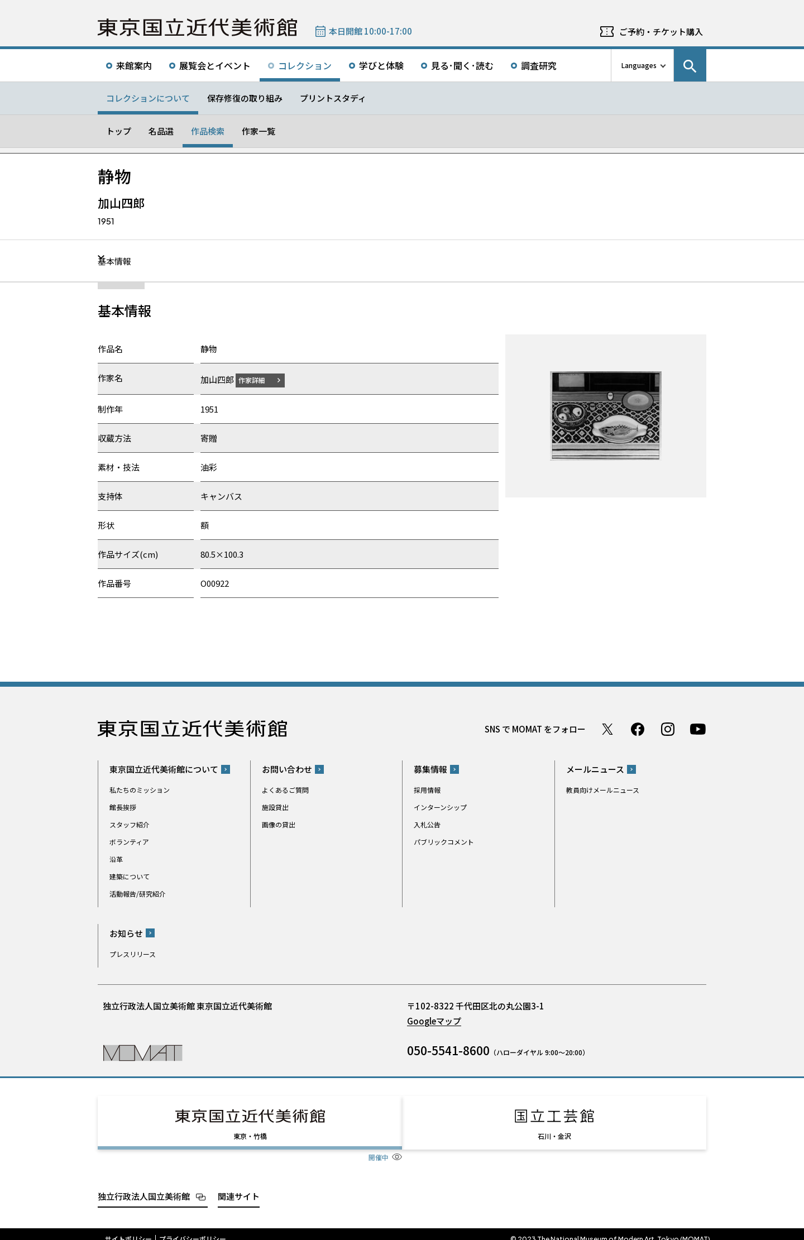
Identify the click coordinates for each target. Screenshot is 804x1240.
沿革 (116, 859)
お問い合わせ (287, 769)
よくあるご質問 (285, 789)
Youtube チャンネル (698, 728)
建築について (129, 876)
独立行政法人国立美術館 (144, 1185)
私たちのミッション (139, 789)
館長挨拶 (122, 807)
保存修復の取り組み (245, 98)
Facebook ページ (637, 728)
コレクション (305, 65)
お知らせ (126, 933)
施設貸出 (275, 807)
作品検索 (207, 131)
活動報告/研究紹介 (137, 893)
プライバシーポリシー (192, 1229)
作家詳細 (258, 379)
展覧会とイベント (215, 65)
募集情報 (430, 769)
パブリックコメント (444, 841)
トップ (118, 131)
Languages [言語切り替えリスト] (639, 65)
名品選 (161, 131)
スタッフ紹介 (129, 824)
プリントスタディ (333, 98)
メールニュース (595, 769)
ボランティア (129, 841)
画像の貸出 (278, 824)
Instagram (667, 728)
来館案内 (134, 65)
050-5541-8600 (448, 1049)
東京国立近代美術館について (163, 769)
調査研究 (539, 65)
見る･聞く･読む (462, 65)
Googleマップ (434, 1020)
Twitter (607, 728)
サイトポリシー (128, 1229)
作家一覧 (258, 131)
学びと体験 (381, 65)
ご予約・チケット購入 (661, 31)
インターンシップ (440, 807)
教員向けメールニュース (602, 789)
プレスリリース (132, 953)
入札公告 (427, 824)
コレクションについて (148, 98)
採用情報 (427, 789)
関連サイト (239, 1185)
